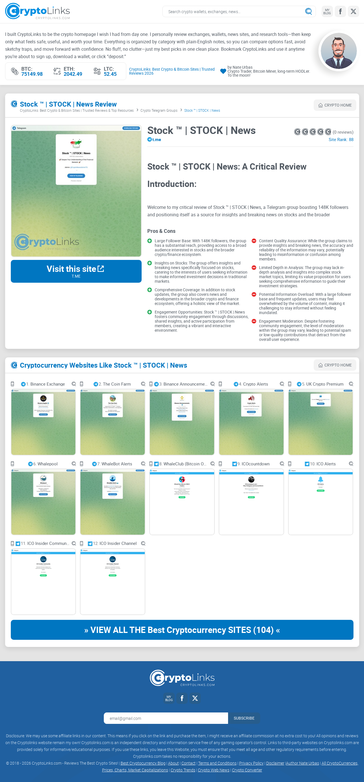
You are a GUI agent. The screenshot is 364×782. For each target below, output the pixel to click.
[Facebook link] (340, 11)
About (173, 763)
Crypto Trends (183, 770)
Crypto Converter (247, 770)
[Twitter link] (353, 11)
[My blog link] (327, 11)
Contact (188, 763)
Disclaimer (275, 763)
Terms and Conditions (217, 763)
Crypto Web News (213, 770)
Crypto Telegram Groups (158, 110)
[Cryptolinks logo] (37, 11)
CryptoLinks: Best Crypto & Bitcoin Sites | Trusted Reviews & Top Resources (77, 110)
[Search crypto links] (239, 11)
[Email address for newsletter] (166, 718)
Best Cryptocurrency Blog (143, 763)
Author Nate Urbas (302, 763)
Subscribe (244, 718)
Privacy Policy (251, 763)
